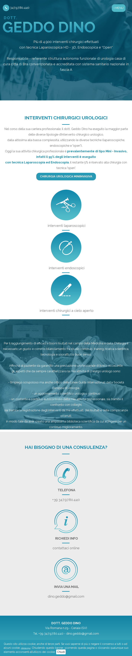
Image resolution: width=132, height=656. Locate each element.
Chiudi (61, 651)
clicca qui (25, 648)
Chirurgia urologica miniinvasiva (66, 176)
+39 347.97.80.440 (66, 500)
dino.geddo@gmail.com (66, 596)
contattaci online (66, 548)
